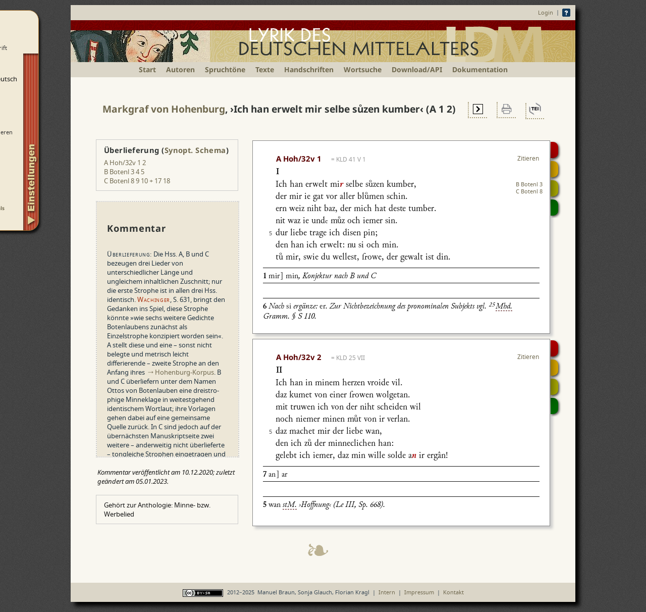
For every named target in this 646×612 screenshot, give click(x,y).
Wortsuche (363, 69)
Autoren (180, 69)
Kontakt (453, 592)
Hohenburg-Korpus (184, 372)
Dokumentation (480, 69)
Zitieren (528, 158)
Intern (387, 592)
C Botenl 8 (529, 191)
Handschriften (309, 69)
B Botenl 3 (529, 184)
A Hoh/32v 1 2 (125, 162)
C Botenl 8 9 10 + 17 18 (137, 180)
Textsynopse (554, 188)
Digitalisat (554, 150)
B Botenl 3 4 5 (124, 171)
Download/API (417, 69)
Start (147, 69)
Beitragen (554, 207)
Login (545, 12)
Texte (264, 69)
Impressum (419, 592)
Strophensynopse (554, 169)
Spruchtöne (225, 69)
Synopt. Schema (195, 150)
